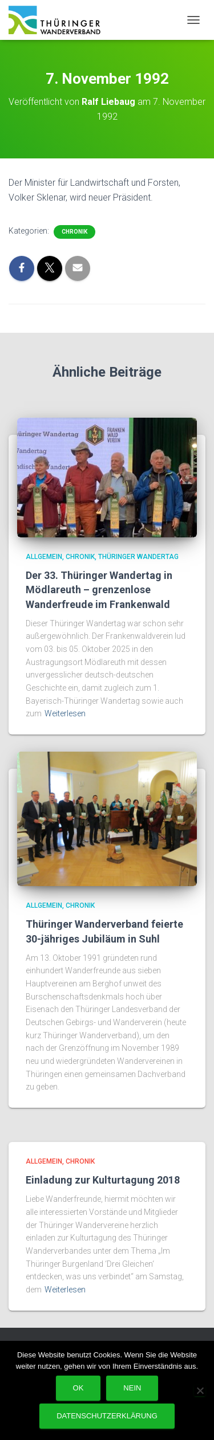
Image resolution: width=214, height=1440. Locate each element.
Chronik (74, 232)
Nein (132, 1388)
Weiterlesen (65, 713)
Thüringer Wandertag (138, 557)
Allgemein (44, 557)
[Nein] (199, 1390)
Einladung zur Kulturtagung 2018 (103, 1180)
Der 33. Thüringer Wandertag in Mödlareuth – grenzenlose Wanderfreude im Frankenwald (99, 589)
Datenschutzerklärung (107, 1416)
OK (78, 1388)
